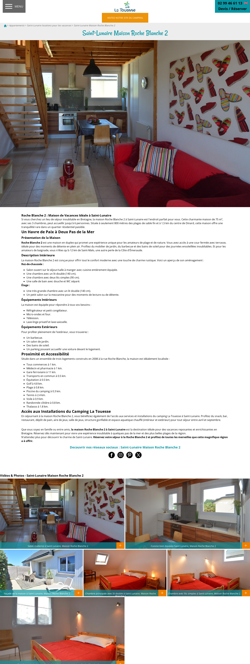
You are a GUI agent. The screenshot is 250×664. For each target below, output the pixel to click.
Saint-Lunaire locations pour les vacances (49, 25)
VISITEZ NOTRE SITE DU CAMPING (125, 17)
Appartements (16, 25)
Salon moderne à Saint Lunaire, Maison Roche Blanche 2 (58, 546)
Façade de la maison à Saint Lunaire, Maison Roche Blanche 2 (37, 593)
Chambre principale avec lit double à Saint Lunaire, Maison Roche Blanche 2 (120, 594)
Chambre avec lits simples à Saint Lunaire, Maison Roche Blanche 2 (204, 593)
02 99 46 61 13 (230, 3)
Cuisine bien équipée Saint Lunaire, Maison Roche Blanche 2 (183, 546)
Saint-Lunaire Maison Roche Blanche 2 (94, 25)
